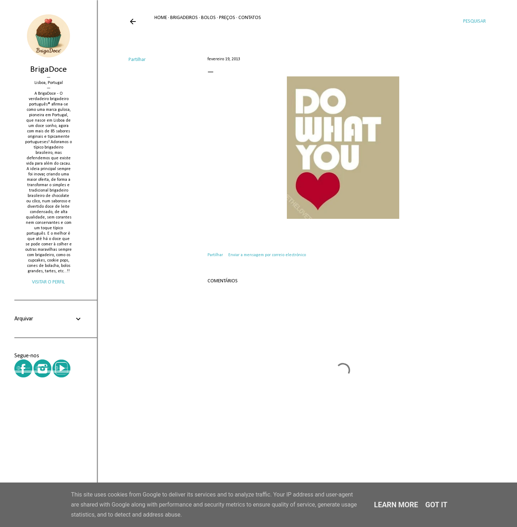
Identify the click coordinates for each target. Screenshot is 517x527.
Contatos (249, 17)
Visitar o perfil (48, 282)
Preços (227, 17)
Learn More (396, 504)
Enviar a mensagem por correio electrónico (267, 255)
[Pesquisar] (474, 21)
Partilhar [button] (137, 59)
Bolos (208, 17)
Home (160, 17)
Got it (436, 504)
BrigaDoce (48, 69)
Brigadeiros (184, 17)
